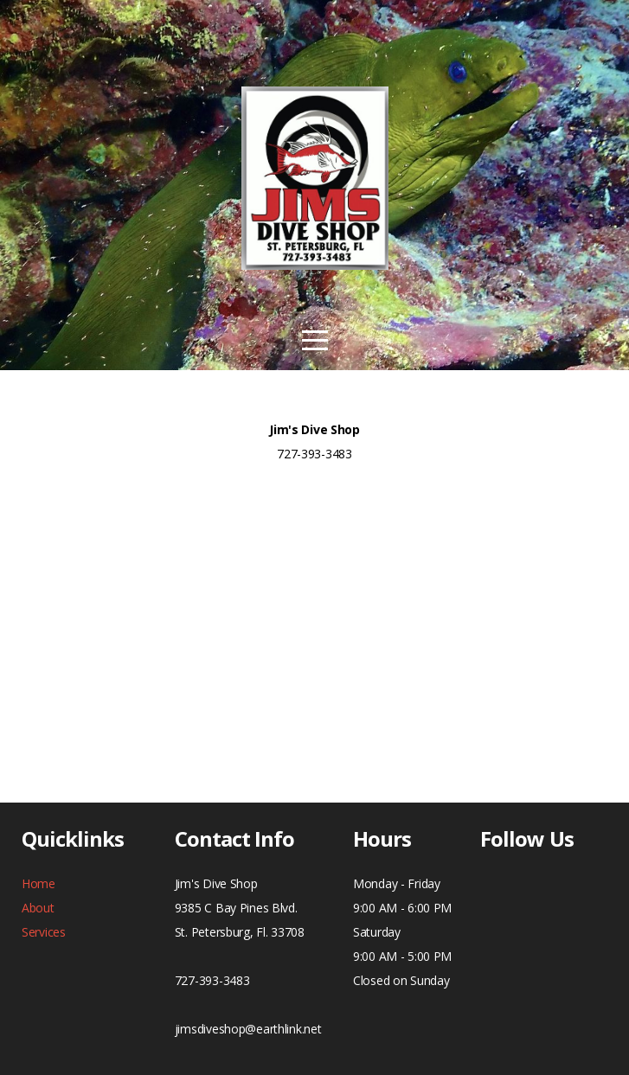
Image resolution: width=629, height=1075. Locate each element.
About (38, 907)
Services (44, 932)
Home (38, 883)
